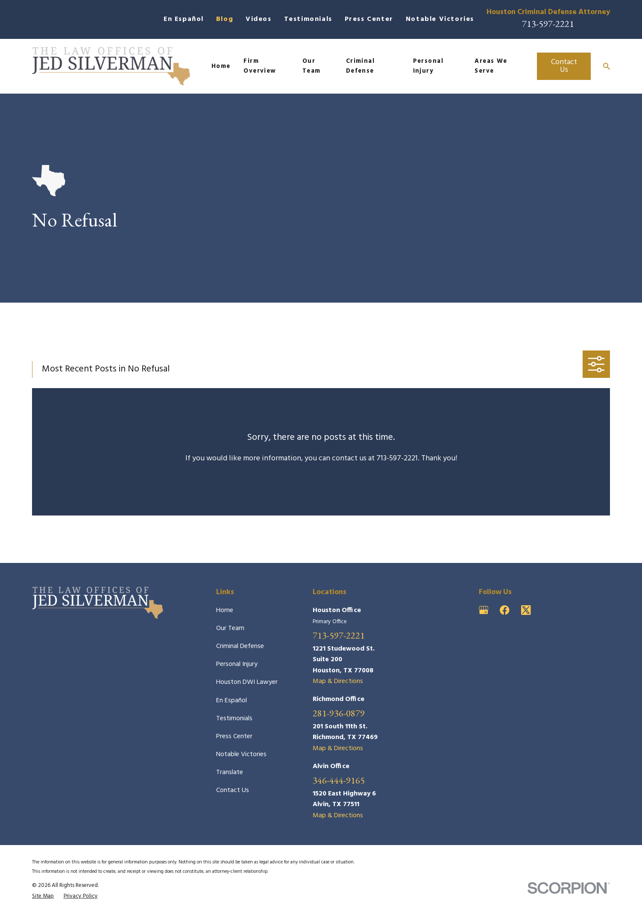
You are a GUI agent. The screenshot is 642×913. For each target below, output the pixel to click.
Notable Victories (440, 19)
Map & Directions (338, 681)
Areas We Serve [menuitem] (491, 66)
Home (224, 610)
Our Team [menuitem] (311, 66)
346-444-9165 (339, 780)
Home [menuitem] (221, 66)
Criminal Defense (240, 646)
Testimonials (308, 19)
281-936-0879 (339, 713)
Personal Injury (237, 664)
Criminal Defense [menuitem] (360, 66)
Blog (224, 19)
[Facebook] (504, 610)
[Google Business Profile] (483, 610)
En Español (184, 19)
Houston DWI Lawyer (247, 682)
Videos (259, 19)
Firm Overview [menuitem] (259, 66)
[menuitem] (43, 896)
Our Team (230, 628)
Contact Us (564, 66)
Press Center (369, 19)
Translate (229, 772)
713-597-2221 (548, 24)
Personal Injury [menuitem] (428, 66)
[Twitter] (526, 610)
